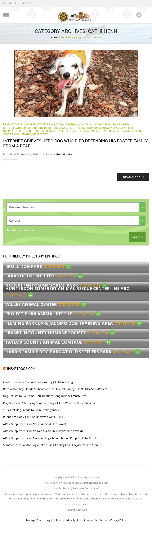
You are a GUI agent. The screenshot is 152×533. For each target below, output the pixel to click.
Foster (31, 127)
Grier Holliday (64, 154)
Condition (86, 124)
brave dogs (54, 124)
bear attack (11, 124)
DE (14, 3)
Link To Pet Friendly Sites (67, 520)
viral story (40, 134)
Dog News (111, 124)
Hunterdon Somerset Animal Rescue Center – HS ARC (67, 288)
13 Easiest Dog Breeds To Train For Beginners (31, 410)
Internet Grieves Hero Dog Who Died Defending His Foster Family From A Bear (75, 143)
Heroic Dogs (60, 127)
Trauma (125, 130)
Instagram (94, 127)
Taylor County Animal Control (43, 342)
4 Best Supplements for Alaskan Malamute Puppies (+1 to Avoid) (43, 431)
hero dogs (44, 127)
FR (9, 3)
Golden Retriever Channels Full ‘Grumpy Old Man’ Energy (38, 382)
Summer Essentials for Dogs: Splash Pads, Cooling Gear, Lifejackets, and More (51, 445)
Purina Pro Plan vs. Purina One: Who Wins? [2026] (33, 417)
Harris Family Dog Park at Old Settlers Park (58, 351)
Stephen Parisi (109, 130)
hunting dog (77, 127)
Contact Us (90, 520)
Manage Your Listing (38, 520)
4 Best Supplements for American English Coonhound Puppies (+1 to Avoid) (50, 438)
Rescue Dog (30, 130)
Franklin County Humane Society (45, 332)
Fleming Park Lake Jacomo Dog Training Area (59, 323)
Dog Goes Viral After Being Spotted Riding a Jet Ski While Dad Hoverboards (49, 403)
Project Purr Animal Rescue (38, 313)
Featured (19, 127)
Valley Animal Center (31, 304)
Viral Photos (22, 134)
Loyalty (107, 127)
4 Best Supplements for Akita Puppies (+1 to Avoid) (34, 424)
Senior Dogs (47, 130)
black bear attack (33, 124)
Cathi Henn (70, 124)
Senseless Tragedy (68, 130)
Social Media (90, 130)
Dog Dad (99, 124)
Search (137, 237)
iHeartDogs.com (21, 368)
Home (54, 37)
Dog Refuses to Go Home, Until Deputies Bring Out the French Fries (44, 396)
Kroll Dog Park (23, 266)
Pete (19, 130)
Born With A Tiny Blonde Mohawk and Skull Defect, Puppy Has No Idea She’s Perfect (55, 389)
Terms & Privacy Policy (113, 520)
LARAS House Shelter (29, 275)
